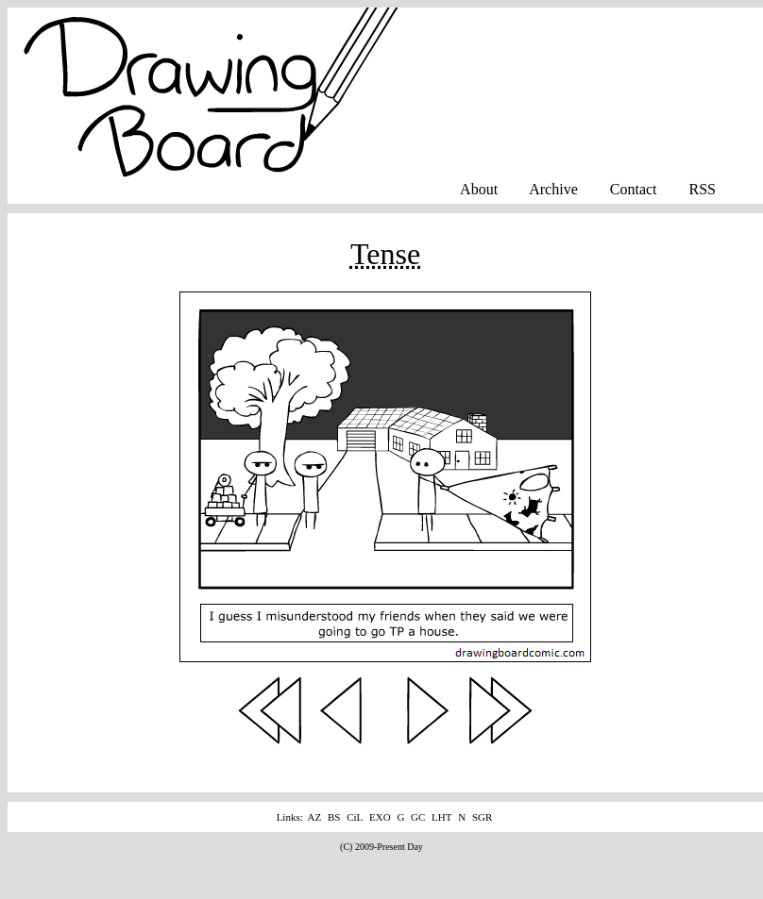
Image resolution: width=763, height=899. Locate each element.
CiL (355, 817)
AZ (315, 817)
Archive (553, 189)
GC (418, 817)
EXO (380, 817)
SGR (482, 817)
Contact (633, 189)
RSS (702, 189)
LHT (441, 817)
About (479, 189)
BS (334, 817)
